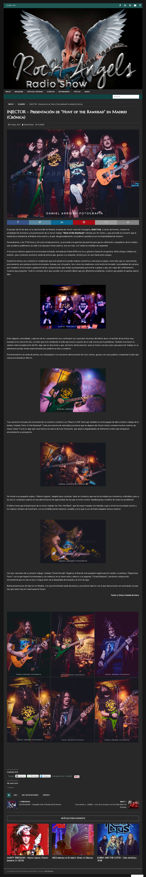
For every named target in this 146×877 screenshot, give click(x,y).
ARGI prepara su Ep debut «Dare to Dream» (72, 857)
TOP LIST (77, 91)
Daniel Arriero (29, 124)
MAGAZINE (19, 91)
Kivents (46, 795)
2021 (15, 795)
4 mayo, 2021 (15, 124)
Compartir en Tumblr (62, 775)
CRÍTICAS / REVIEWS (35, 91)
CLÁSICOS (51, 91)
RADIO (87, 91)
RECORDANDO (64, 91)
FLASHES (41, 124)
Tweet (11, 775)
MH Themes (49, 871)
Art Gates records (30, 795)
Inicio (8, 91)
